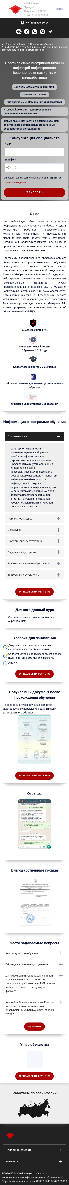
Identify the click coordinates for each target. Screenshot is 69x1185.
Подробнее (34, 1026)
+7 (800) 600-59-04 (37, 22)
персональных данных (15, 182)
